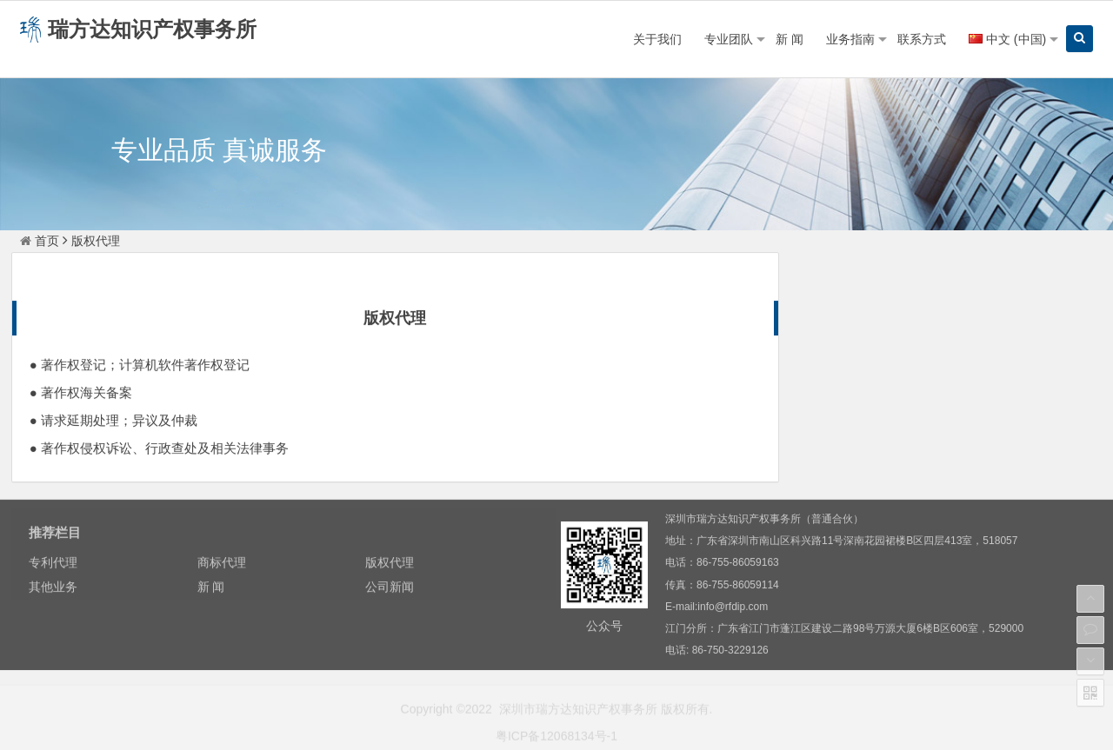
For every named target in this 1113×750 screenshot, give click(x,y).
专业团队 (728, 39)
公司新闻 (1015, 386)
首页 (39, 241)
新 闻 (789, 39)
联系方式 (921, 39)
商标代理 (1015, 318)
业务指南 (850, 39)
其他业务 (1015, 352)
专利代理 (875, 318)
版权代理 (875, 352)
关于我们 (657, 39)
